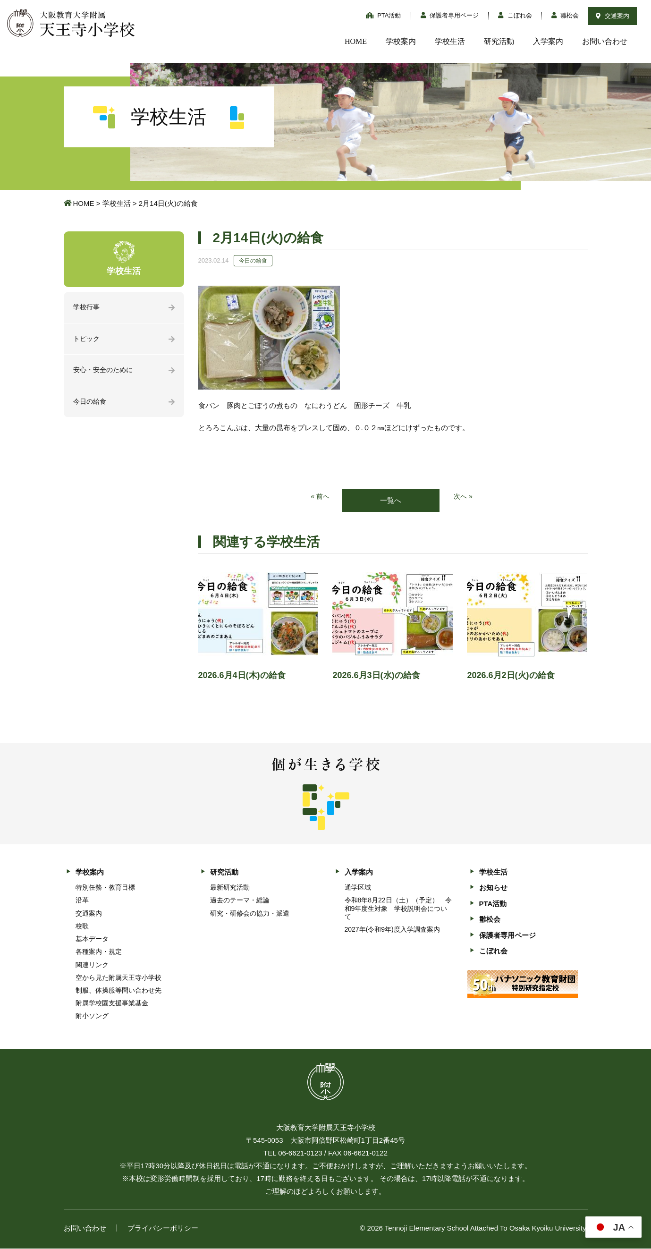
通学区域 (358, 888)
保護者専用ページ (450, 15)
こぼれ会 (515, 15)
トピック (87, 340)
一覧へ (390, 501)
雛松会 (565, 15)
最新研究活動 (230, 888)
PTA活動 (383, 15)
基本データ (92, 939)
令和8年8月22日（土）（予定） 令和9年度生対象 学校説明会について (398, 909)
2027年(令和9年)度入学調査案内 (392, 930)
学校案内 (401, 41)
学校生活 (450, 41)
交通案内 (612, 15)
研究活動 (499, 41)
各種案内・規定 (99, 952)
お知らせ (493, 888)
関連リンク (92, 965)
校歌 (82, 926)
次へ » (464, 497)
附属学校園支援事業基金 (112, 1004)
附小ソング (92, 1016)
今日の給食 (91, 404)
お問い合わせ (604, 41)
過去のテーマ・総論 (240, 901)
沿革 (82, 901)
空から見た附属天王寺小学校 (118, 978)
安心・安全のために (105, 372)
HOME (356, 41)
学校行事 (87, 308)
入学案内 (548, 41)
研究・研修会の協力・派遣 (249, 914)
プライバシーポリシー (162, 1228)
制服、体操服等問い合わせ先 (118, 991)
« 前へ (319, 497)
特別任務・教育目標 (105, 888)
